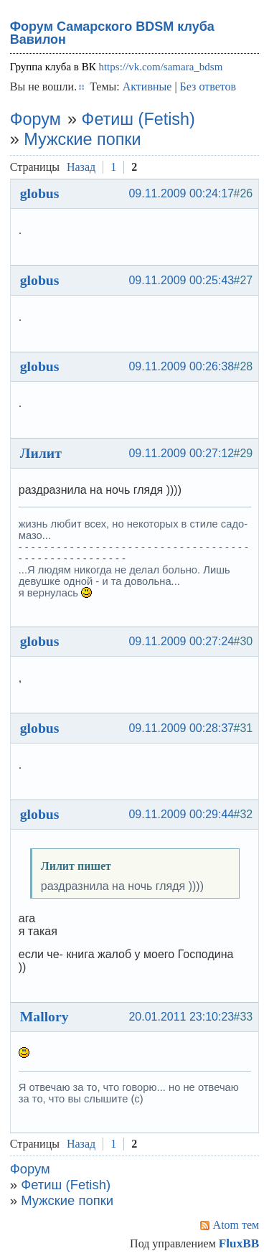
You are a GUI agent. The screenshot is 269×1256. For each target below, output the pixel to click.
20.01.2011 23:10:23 (181, 1017)
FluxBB (239, 1243)
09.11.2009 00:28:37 (181, 728)
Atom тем (236, 1225)
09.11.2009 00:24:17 (181, 193)
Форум (35, 119)
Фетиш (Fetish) (138, 119)
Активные (147, 86)
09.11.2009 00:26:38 (181, 366)
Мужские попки (82, 139)
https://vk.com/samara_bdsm (160, 66)
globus (40, 193)
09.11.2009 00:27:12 (181, 453)
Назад (81, 167)
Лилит (41, 453)
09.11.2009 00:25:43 (181, 280)
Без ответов (208, 86)
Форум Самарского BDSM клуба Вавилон (112, 33)
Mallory (44, 1016)
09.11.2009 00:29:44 (181, 814)
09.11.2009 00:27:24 (181, 641)
